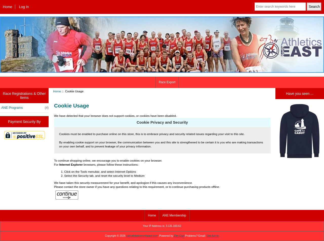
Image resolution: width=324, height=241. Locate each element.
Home (7, 7)
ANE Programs (25, 108)
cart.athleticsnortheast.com (142, 235)
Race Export (167, 82)
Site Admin (213, 235)
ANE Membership (174, 215)
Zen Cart (179, 235)
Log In (24, 7)
